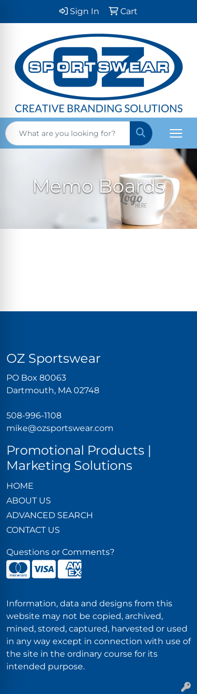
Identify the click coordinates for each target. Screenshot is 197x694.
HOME (20, 486)
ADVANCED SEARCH (49, 515)
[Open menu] (175, 133)
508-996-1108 (33, 415)
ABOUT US (28, 501)
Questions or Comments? (60, 552)
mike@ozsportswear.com (59, 428)
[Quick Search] (67, 133)
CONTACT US (33, 530)
